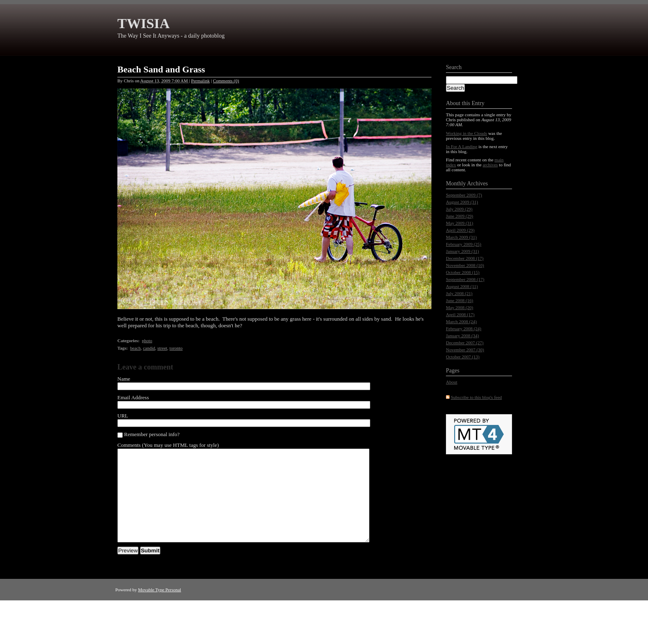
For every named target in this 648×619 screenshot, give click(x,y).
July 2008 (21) (459, 293)
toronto (176, 347)
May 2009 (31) (459, 223)
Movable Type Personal (159, 608)
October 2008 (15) (462, 272)
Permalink (200, 80)
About (451, 381)
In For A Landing (461, 146)
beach (135, 347)
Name (123, 379)
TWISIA (143, 23)
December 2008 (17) (465, 258)
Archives (477, 183)
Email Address (133, 397)
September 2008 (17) (465, 279)
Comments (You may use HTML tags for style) (168, 445)
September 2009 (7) (464, 194)
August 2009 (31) (462, 201)
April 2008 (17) (460, 314)
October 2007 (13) (462, 356)
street (162, 347)
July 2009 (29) (459, 208)
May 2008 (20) (459, 307)
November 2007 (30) (465, 349)
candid (149, 347)
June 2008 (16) (459, 300)
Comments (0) (226, 80)
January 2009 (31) (462, 251)
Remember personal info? (148, 434)
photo (147, 340)
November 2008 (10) (465, 265)
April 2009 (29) (460, 230)
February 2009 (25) (463, 244)
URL (122, 416)
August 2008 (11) (462, 286)
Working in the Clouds (466, 133)
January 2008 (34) (462, 335)
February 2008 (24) (463, 328)
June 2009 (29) (459, 216)
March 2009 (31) (461, 237)
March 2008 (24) (461, 321)
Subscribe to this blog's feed (476, 397)
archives (490, 164)
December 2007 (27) (465, 342)
